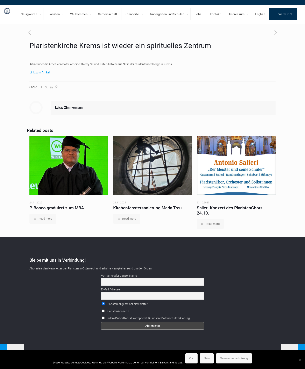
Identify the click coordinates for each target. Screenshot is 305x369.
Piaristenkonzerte (115, 311)
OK (191, 358)
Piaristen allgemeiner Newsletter (125, 304)
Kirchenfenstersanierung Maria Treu (147, 207)
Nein (207, 358)
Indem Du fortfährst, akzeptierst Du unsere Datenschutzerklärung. (146, 318)
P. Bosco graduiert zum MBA (56, 207)
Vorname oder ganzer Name (119, 275)
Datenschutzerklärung (234, 358)
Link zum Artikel (39, 72)
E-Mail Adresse (110, 289)
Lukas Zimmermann (69, 107)
